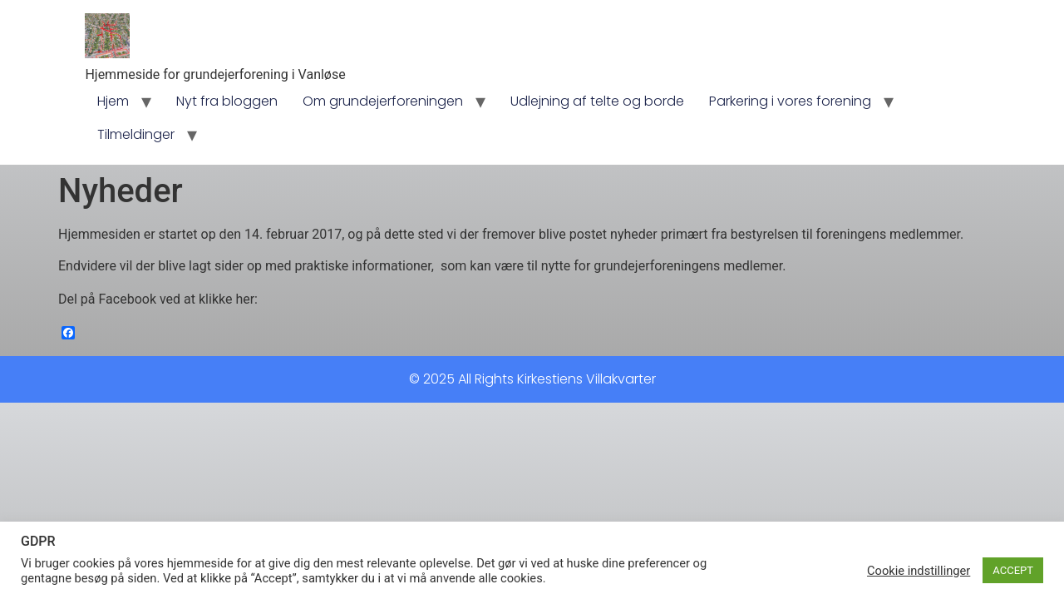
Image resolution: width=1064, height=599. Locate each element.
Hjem (113, 101)
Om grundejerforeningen (383, 101)
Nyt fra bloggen (227, 101)
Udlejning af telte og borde (597, 101)
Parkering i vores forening (790, 101)
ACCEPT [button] (1013, 570)
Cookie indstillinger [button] (918, 570)
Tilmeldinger (136, 134)
